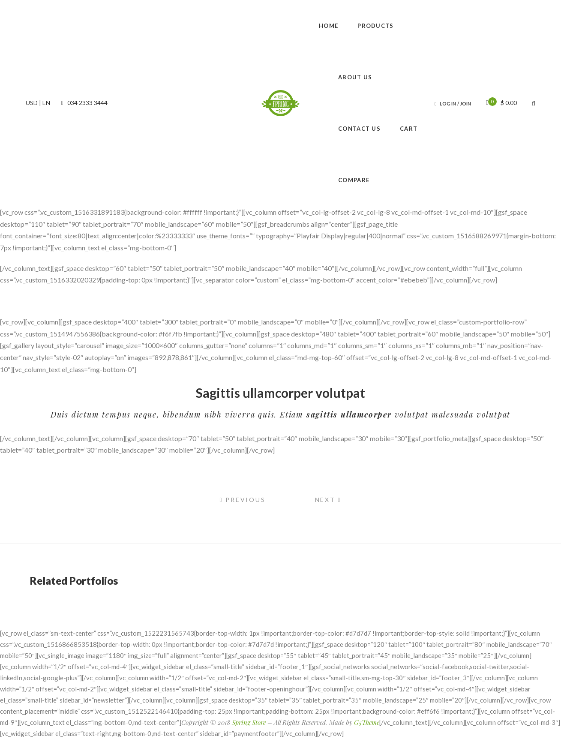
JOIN (465, 103)
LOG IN (448, 103)
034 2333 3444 (83, 102)
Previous (242, 499)
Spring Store (249, 722)
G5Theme (366, 722)
